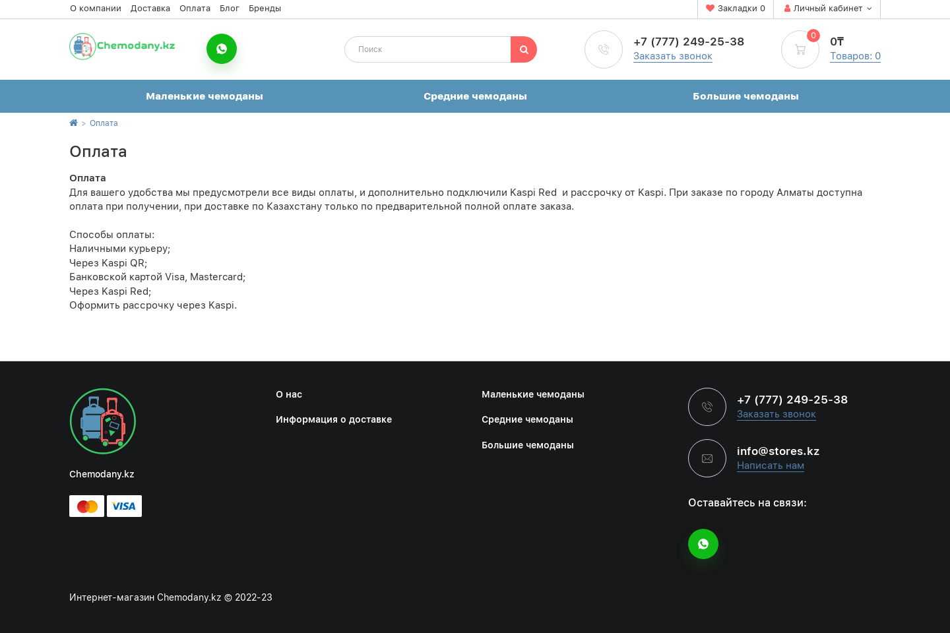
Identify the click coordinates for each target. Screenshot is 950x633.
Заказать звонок (672, 56)
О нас (289, 394)
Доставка (150, 8)
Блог (229, 8)
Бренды (265, 8)
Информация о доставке (334, 419)
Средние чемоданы (475, 96)
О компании (95, 8)
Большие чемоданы (746, 96)
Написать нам (770, 465)
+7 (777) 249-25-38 (688, 41)
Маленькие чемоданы (204, 96)
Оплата (194, 8)
